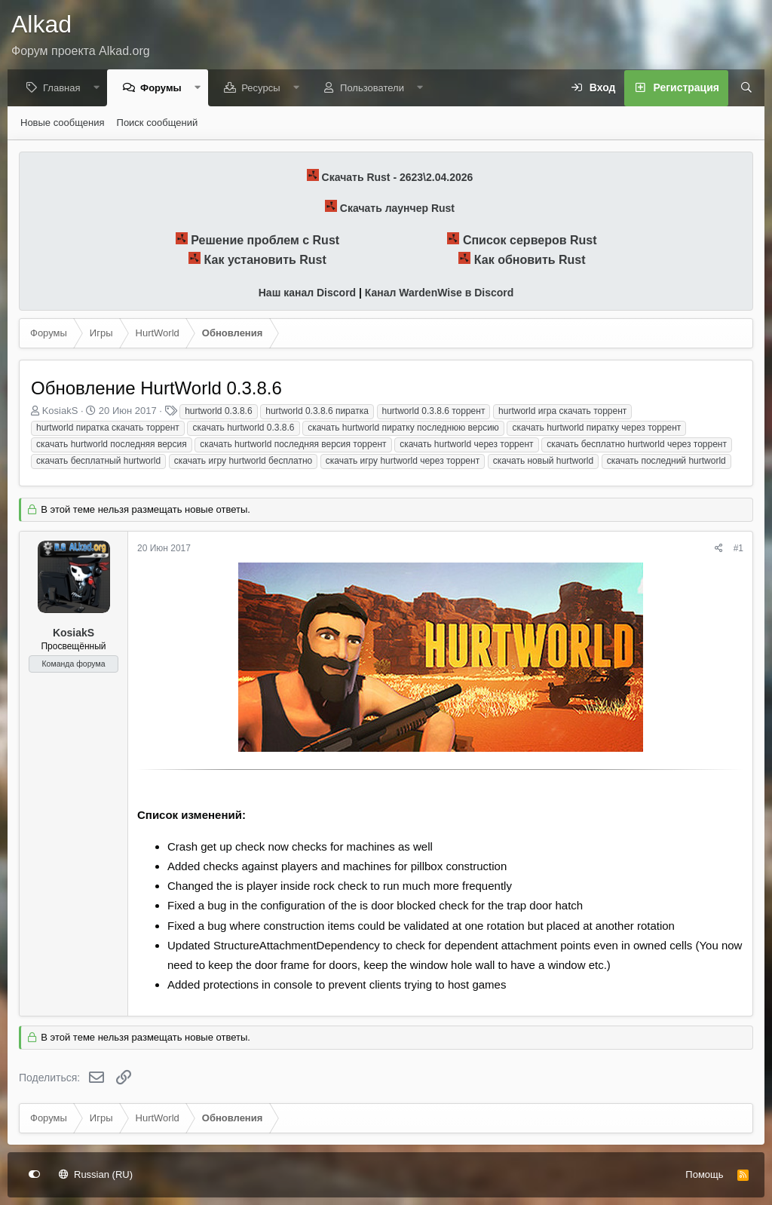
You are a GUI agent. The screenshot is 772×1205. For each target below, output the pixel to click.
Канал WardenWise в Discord (439, 293)
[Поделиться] (718, 549)
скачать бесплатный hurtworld (98, 461)
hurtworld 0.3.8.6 (218, 411)
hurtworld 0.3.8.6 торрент (434, 411)
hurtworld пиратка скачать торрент (107, 428)
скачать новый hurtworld (543, 461)
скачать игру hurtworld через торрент (402, 461)
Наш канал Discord (307, 293)
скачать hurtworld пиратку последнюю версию (403, 428)
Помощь (704, 1174)
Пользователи (376, 88)
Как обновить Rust (530, 260)
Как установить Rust (265, 260)
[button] (100, 88)
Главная (65, 88)
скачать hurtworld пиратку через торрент (596, 428)
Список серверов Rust (530, 241)
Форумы (164, 88)
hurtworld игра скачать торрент (562, 411)
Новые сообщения (62, 123)
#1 (738, 549)
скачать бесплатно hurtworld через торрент (637, 445)
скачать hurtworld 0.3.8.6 (243, 428)
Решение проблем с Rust (265, 241)
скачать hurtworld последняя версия (111, 445)
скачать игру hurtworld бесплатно (243, 461)
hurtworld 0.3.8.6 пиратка (317, 411)
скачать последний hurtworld (666, 461)
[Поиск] (741, 89)
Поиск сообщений (157, 123)
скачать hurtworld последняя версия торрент (293, 445)
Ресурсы (264, 88)
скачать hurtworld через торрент (466, 445)
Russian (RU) (96, 1174)
